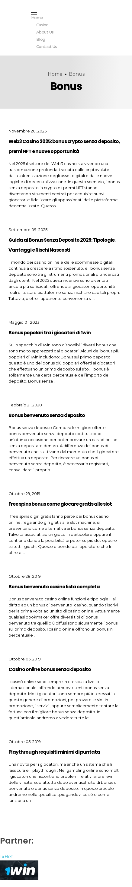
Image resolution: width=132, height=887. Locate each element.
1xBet (6, 857)
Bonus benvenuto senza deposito (46, 415)
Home (55, 74)
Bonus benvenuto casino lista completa (54, 586)
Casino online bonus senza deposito (49, 669)
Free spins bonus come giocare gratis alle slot (60, 504)
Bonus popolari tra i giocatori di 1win (49, 332)
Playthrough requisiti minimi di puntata (54, 752)
